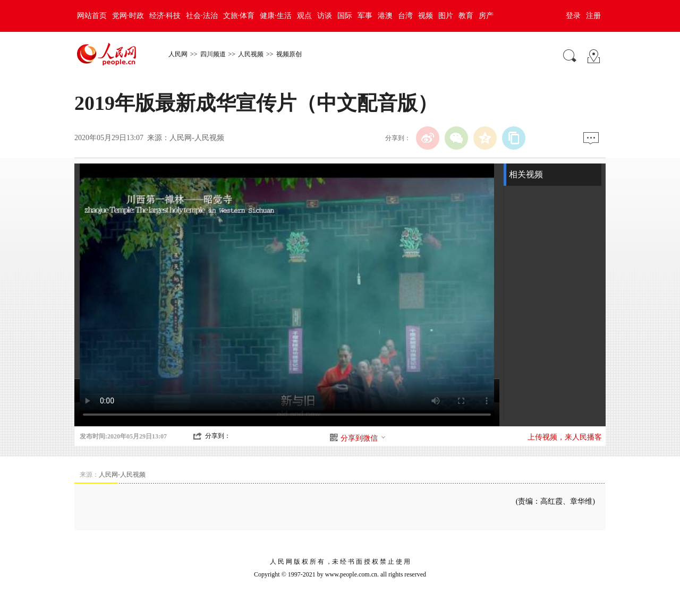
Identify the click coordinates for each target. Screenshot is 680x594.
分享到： (218, 436)
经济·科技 (165, 16)
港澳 (385, 16)
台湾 (405, 16)
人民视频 (251, 54)
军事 (365, 16)
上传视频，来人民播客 (565, 437)
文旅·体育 (239, 16)
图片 (445, 16)
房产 (486, 16)
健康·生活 (276, 16)
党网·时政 (128, 16)
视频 (425, 16)
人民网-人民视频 (196, 138)
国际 (344, 16)
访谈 (324, 16)
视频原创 (289, 54)
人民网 (178, 54)
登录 (573, 16)
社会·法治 (202, 16)
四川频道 (213, 54)
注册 (593, 16)
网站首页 (92, 16)
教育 (465, 16)
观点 (304, 16)
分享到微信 (363, 438)
